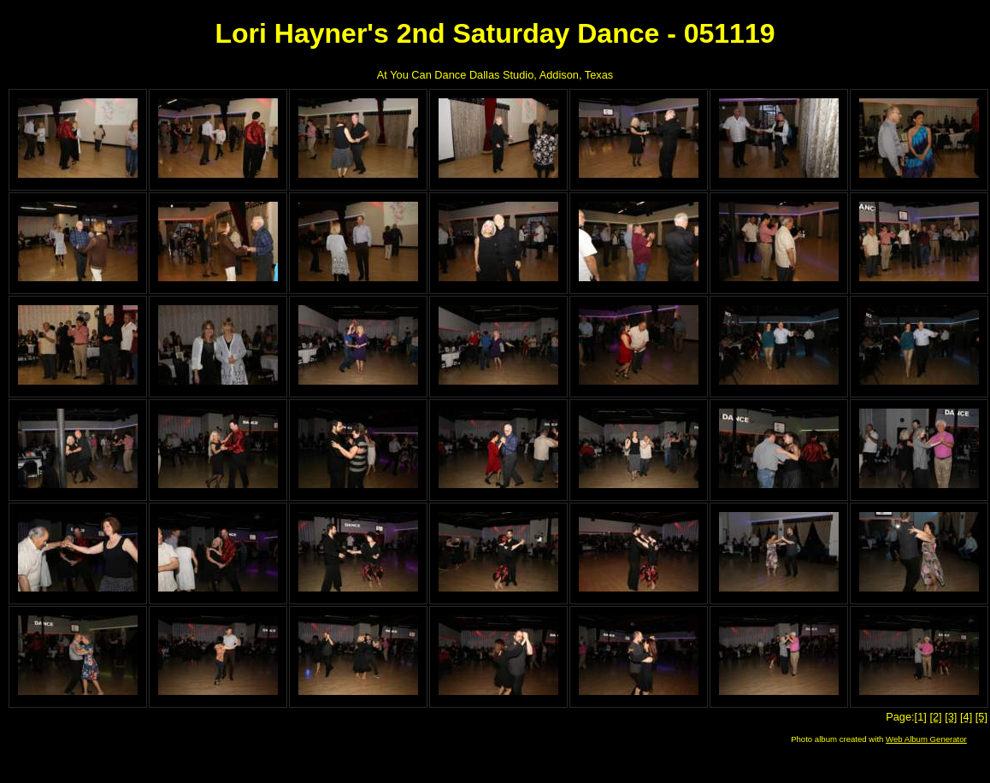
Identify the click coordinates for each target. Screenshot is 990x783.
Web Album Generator (926, 739)
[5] (981, 716)
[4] (966, 716)
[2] (935, 716)
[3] (951, 716)
